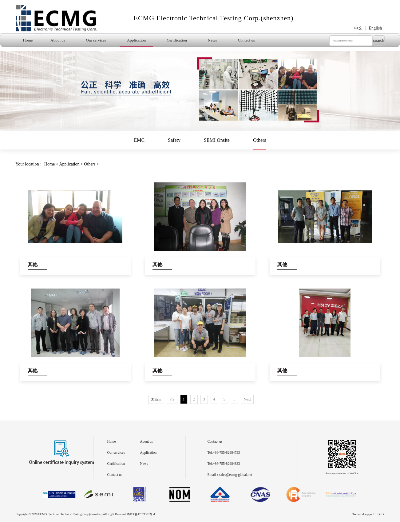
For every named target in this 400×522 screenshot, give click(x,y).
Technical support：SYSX (368, 514)
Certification (177, 40)
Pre (172, 399)
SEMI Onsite (217, 140)
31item (156, 399)
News (212, 40)
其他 (33, 264)
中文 (358, 28)
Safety (174, 140)
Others (259, 140)
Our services (96, 40)
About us (57, 40)
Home (28, 40)
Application (136, 40)
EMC (139, 140)
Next (247, 399)
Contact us (246, 40)
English (375, 28)
